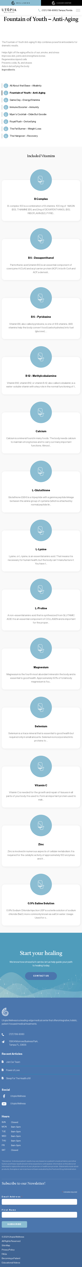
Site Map (6, 1245)
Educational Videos (11, 1262)
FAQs (4, 1254)
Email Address (12, 1197)
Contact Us (41, 976)
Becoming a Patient (11, 1258)
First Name (9, 1210)
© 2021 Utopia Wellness (13, 1237)
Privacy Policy (8, 1249)
